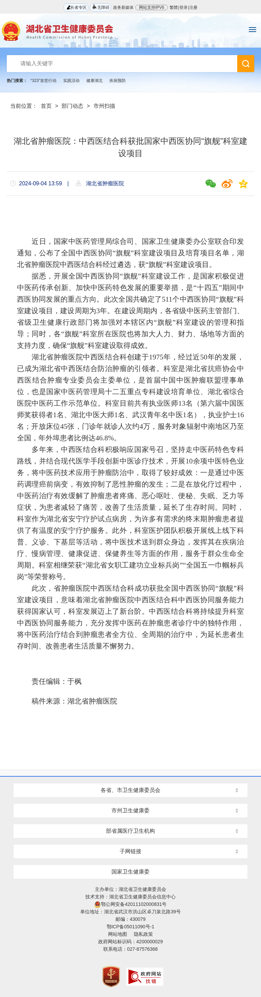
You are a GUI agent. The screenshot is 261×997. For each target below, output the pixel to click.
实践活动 (71, 80)
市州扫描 (104, 106)
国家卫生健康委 (130, 872)
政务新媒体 (123, 7)
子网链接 (130, 851)
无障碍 (100, 7)
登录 (183, 7)
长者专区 (76, 7)
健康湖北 (94, 80)
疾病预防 (117, 80)
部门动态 (72, 106)
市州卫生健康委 (130, 810)
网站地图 (117, 934)
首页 (46, 106)
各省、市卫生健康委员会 (130, 790)
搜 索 (245, 63)
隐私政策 (143, 934)
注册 (193, 7)
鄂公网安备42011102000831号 (130, 904)
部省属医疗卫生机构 (130, 831)
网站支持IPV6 (151, 7)
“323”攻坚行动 (43, 80)
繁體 (174, 7)
